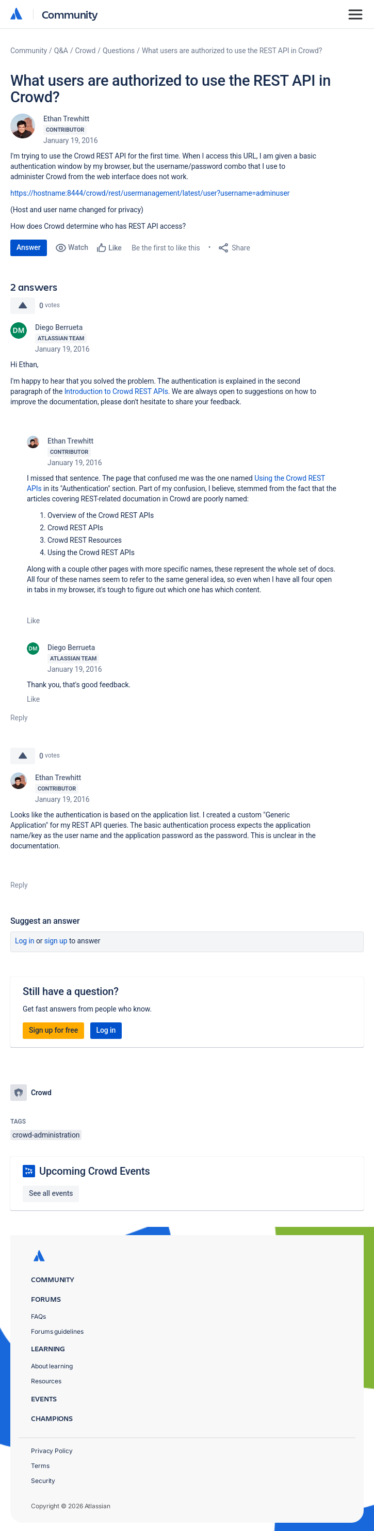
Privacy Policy (52, 1451)
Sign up (56, 941)
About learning (52, 1366)
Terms (40, 1466)
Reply (19, 718)
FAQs (38, 1316)
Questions (119, 50)
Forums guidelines (57, 1331)
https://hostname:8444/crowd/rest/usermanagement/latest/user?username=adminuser (149, 193)
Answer (29, 247)
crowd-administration (45, 1135)
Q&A (61, 50)
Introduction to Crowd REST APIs (116, 391)
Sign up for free (53, 1030)
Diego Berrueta (59, 327)
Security (43, 1481)
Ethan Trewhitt (66, 119)
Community (70, 14)
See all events (51, 1193)
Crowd (85, 50)
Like (33, 621)
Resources (46, 1381)
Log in (25, 941)
